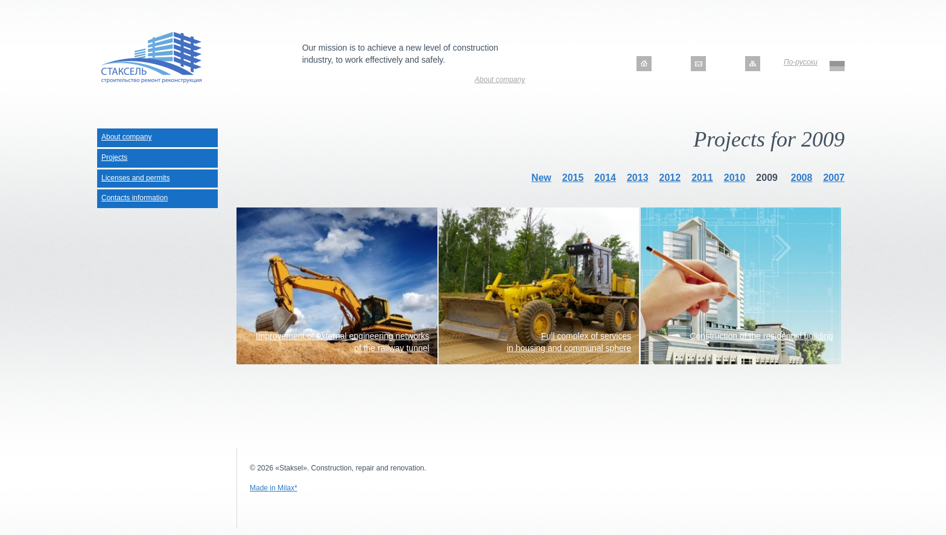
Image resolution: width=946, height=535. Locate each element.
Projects (114, 157)
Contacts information (134, 198)
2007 (834, 178)
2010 (735, 178)
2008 (802, 178)
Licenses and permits (135, 178)
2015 (573, 178)
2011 (702, 178)
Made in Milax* (273, 488)
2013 (638, 178)
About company (500, 79)
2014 (605, 178)
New (541, 178)
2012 (670, 178)
